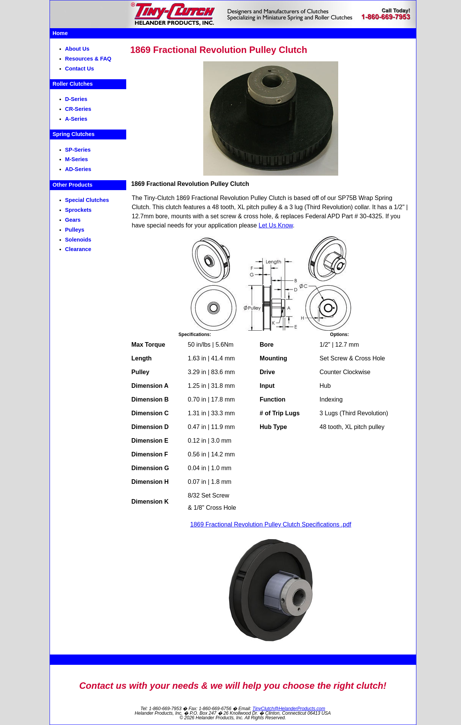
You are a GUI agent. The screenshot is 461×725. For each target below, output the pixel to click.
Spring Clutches (74, 134)
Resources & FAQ (88, 59)
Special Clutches (87, 200)
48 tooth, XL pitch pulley (244, 207)
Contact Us (79, 69)
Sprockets (78, 210)
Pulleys (74, 230)
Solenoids (78, 240)
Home (60, 33)
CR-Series (78, 109)
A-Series (76, 119)
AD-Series (78, 169)
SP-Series (78, 150)
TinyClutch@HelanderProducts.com (288, 708)
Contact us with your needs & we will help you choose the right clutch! (232, 685)
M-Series (76, 159)
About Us (77, 49)
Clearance (78, 249)
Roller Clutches (73, 84)
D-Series (76, 99)
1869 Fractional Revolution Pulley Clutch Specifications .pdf (270, 524)
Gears (73, 220)
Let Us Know (276, 225)
